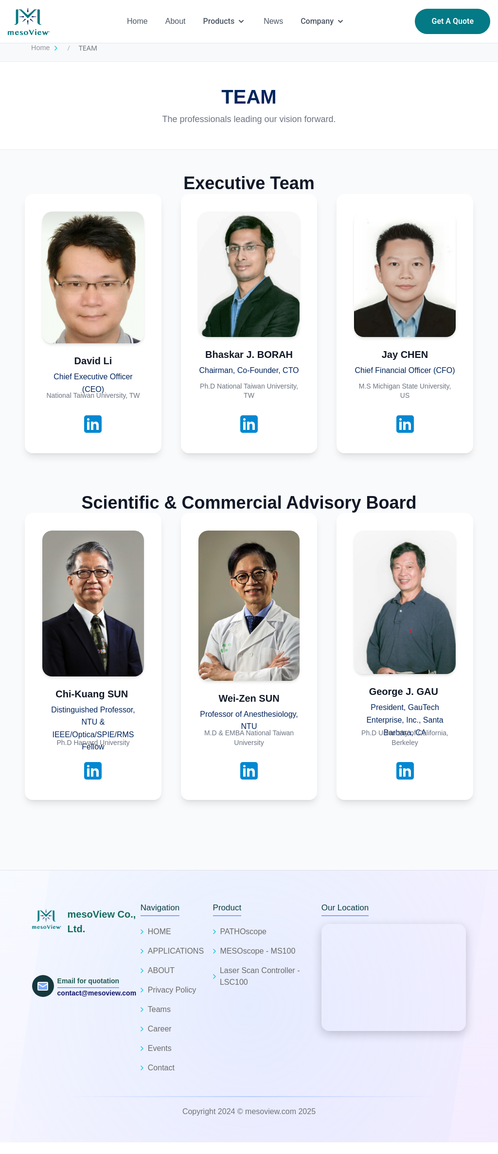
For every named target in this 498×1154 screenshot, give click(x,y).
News (273, 21)
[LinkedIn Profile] (93, 424)
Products (225, 21)
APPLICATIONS (176, 951)
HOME (159, 931)
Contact (161, 1068)
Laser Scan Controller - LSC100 (260, 976)
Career (160, 1029)
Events (160, 1048)
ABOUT (161, 970)
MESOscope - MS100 (258, 951)
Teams (159, 1009)
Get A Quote (452, 21)
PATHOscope (243, 931)
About (175, 21)
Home (137, 21)
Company (323, 21)
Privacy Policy (172, 990)
